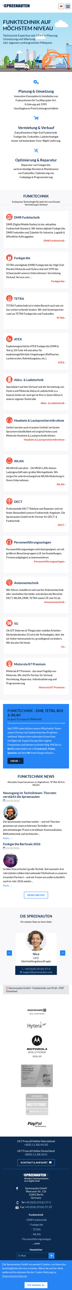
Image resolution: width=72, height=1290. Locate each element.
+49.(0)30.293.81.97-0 (38, 1202)
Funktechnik (36, 1214)
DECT (18, 501)
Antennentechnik (26, 583)
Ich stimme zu (36, 1285)
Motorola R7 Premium (30, 664)
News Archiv (36, 895)
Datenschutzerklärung (14, 1276)
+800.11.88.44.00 (36, 1144)
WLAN (19, 461)
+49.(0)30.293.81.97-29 (38, 1207)
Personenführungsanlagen (32, 542)
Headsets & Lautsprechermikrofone (39, 420)
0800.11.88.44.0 (36, 1154)
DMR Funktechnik (27, 217)
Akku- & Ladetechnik (29, 380)
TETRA (19, 298)
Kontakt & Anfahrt (36, 1162)
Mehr (14, 760)
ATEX (18, 339)
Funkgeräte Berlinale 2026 (21, 844)
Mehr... (7, 838)
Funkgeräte (22, 258)
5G (16, 623)
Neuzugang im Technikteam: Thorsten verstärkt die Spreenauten (29, 794)
